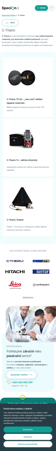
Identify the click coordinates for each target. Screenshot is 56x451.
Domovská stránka (8, 15)
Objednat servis (21, 375)
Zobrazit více (28, 297)
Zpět (10, 23)
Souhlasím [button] (28, 430)
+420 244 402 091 (21, 382)
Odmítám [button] (28, 437)
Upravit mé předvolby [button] (28, 444)
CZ (51, 8)
